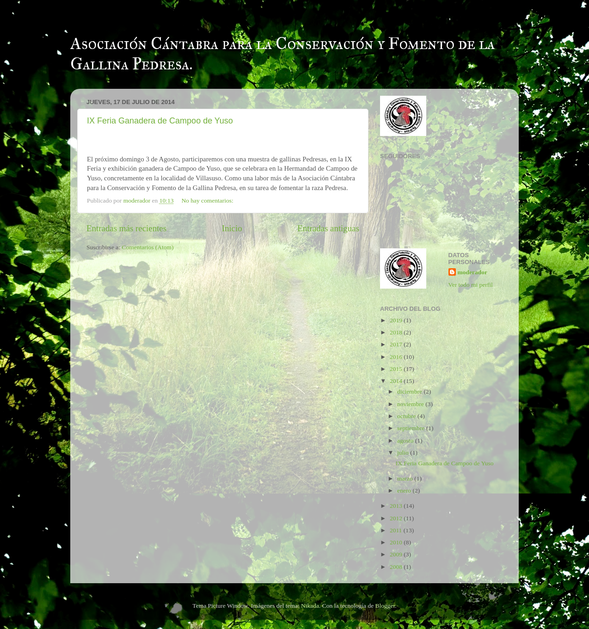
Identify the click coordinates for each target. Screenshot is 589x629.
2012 (397, 518)
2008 (397, 566)
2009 (397, 554)
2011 (397, 530)
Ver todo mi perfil (470, 284)
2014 (397, 380)
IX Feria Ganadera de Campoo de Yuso (160, 120)
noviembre (411, 404)
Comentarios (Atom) (148, 247)
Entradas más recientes (126, 228)
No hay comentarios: (208, 200)
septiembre (411, 428)
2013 (397, 505)
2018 (397, 332)
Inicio (232, 228)
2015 (397, 368)
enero (404, 490)
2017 (397, 344)
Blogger (385, 605)
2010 (397, 542)
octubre (407, 416)
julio (403, 452)
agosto (406, 440)
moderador (473, 272)
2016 (397, 356)
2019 (397, 320)
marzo (405, 478)
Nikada (310, 605)
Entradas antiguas (328, 228)
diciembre (410, 391)
